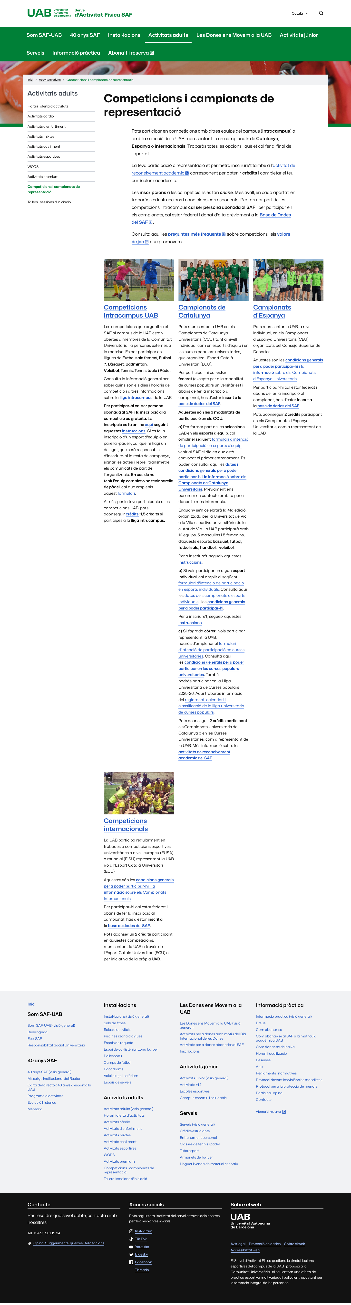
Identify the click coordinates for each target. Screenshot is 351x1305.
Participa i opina (269, 1094)
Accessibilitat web (245, 1252)
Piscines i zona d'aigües (123, 1038)
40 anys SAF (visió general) (49, 1076)
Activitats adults (168, 37)
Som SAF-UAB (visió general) (51, 1029)
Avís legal (238, 1245)
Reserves (263, 1062)
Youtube (142, 1248)
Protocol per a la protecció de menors (286, 1088)
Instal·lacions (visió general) (126, 1018)
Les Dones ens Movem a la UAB (234, 37)
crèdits (132, 515)
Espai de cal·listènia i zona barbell (131, 1051)
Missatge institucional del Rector (54, 1082)
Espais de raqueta (118, 1044)
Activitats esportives (44, 158)
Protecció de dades (265, 1245)
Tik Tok (141, 1240)
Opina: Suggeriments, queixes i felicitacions (68, 1245)
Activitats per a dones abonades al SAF (212, 1046)
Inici (33, 1007)
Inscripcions (190, 1053)
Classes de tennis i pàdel (200, 1146)
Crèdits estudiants (195, 1133)
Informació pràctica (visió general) (284, 1018)
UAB (54, 14)
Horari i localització (271, 1055)
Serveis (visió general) (197, 1126)
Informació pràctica (76, 54)
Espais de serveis (117, 1084)
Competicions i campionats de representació (54, 190)
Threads (142, 1271)
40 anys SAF (85, 37)
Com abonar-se (269, 1031)
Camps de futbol (117, 1064)
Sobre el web (294, 1245)
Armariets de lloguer (196, 1159)
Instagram (143, 1233)
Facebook (143, 1264)
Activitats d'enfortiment (47, 128)
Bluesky (141, 1256)
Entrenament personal (198, 1139)
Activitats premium (43, 178)
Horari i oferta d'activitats (48, 108)
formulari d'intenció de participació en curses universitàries (211, 651)
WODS (33, 168)
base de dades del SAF (199, 405)
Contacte (264, 1101)
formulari (126, 495)
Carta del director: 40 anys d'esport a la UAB (59, 1091)
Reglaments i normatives (276, 1075)
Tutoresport (189, 1152)
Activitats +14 (190, 1086)
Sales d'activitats (117, 1031)
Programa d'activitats (45, 1100)
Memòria (35, 1113)
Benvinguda (38, 1036)
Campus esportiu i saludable (203, 1099)
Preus (260, 1025)
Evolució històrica (42, 1106)
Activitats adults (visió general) (128, 1110)
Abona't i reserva (131, 55)
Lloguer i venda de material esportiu (209, 1165)
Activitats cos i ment (44, 148)
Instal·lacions (124, 37)
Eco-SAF (35, 1042)
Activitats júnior (299, 37)
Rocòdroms (113, 1071)
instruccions (134, 432)
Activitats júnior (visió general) (204, 1080)
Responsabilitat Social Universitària (56, 1049)
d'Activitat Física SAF (123, 14)
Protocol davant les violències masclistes (289, 1081)
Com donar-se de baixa (275, 1048)
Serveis (35, 54)
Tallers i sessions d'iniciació (49, 204)
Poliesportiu (113, 1057)
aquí (149, 426)
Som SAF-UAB (44, 37)
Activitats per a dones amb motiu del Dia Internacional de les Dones (213, 1038)
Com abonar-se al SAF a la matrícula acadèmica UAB (286, 1040)
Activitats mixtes (41, 138)
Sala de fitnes (115, 1025)
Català (300, 15)
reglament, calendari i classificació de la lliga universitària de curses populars (211, 707)
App (259, 1068)
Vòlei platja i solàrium (121, 1077)
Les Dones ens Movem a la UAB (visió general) (210, 1027)
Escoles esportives (195, 1093)
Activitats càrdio (41, 118)
